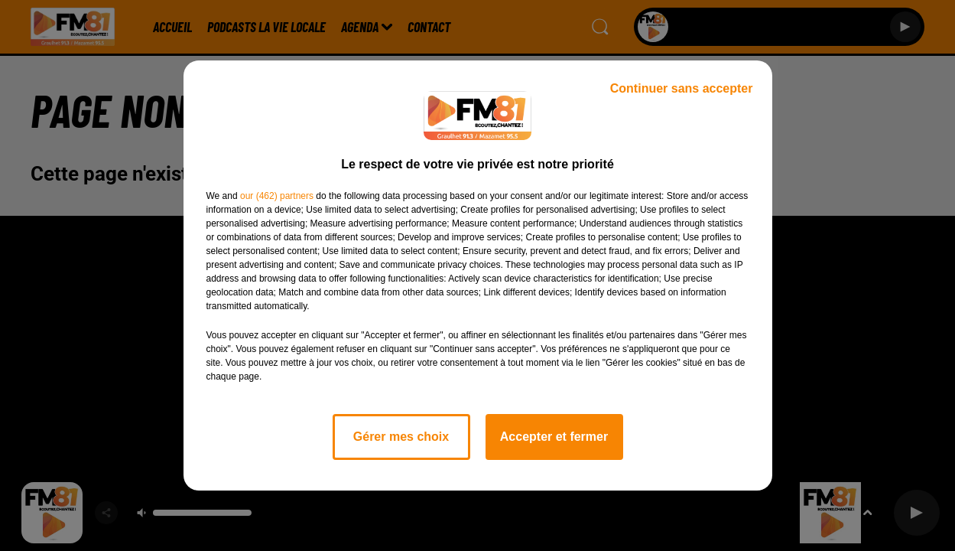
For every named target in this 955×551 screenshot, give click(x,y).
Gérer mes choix (401, 436)
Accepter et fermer (554, 436)
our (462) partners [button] (276, 196)
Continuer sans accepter (681, 88)
